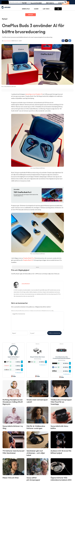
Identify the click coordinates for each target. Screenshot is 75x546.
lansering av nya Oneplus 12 (34, 94)
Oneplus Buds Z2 (28, 260)
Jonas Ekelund (7, 40)
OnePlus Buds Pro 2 (22, 193)
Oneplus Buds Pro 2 (29, 258)
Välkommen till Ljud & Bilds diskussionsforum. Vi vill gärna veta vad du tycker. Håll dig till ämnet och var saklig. (32, 311)
